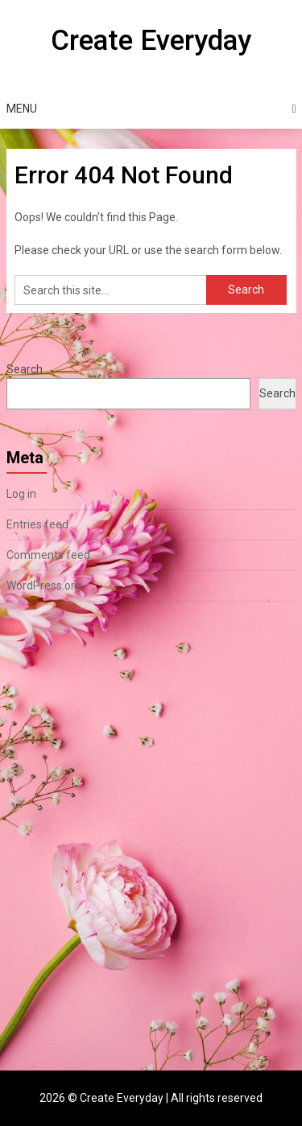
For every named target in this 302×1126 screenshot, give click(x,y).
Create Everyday (151, 40)
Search (24, 369)
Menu (21, 108)
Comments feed (48, 555)
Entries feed (37, 524)
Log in (21, 493)
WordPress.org (43, 585)
